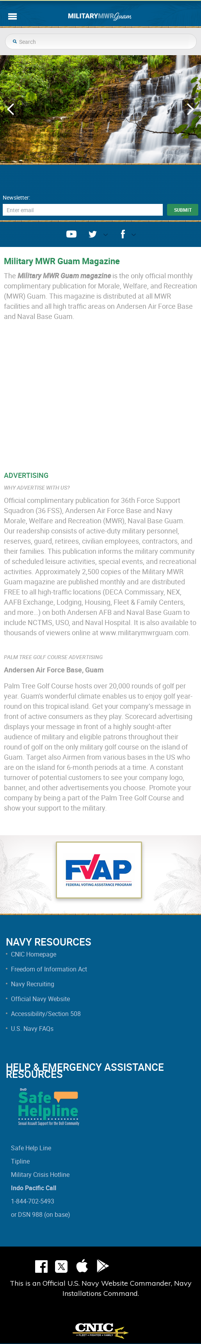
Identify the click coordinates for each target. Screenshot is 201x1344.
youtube (71, 234)
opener (102, 236)
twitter (93, 234)
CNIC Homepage (33, 954)
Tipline (20, 1161)
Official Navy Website (40, 998)
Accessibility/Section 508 (46, 1013)
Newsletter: (16, 198)
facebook (123, 234)
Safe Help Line (31, 1148)
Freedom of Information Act (49, 969)
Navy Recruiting (32, 984)
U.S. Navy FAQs (32, 1028)
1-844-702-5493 (32, 1201)
